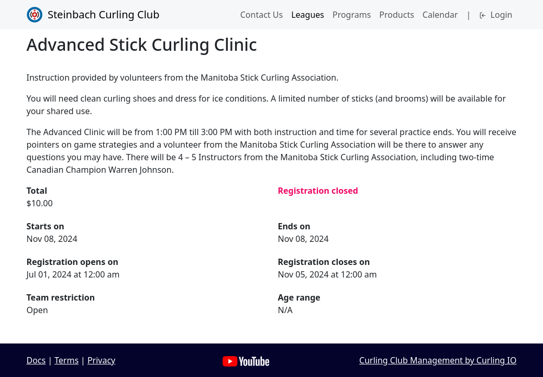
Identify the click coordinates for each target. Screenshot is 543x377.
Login (495, 14)
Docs (36, 360)
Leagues (307, 14)
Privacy (101, 360)
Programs (352, 14)
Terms (66, 360)
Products (396, 14)
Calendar (440, 14)
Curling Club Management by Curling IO (437, 360)
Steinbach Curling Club (93, 15)
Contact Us (261, 14)
